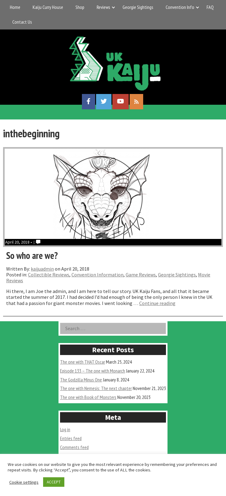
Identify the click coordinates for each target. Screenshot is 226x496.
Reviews (103, 7)
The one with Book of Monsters (88, 397)
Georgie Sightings (138, 7)
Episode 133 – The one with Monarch (92, 371)
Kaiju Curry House (48, 7)
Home (15, 7)
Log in (65, 429)
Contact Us (22, 22)
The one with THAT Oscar (82, 362)
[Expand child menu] (113, 7)
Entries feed (71, 438)
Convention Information (97, 274)
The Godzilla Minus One (81, 380)
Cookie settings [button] (23, 482)
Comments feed (74, 447)
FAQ (210, 7)
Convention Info (180, 7)
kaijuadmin (42, 269)
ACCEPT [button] (54, 482)
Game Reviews (141, 274)
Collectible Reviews (48, 274)
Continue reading (157, 303)
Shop (79, 7)
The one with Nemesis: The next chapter (96, 388)
